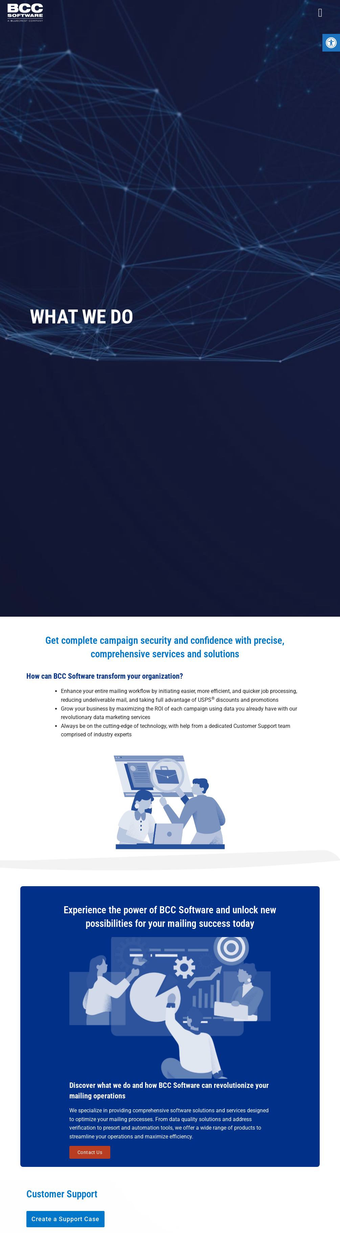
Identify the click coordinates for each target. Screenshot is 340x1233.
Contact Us (89, 1151)
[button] (331, 43)
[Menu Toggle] (320, 13)
